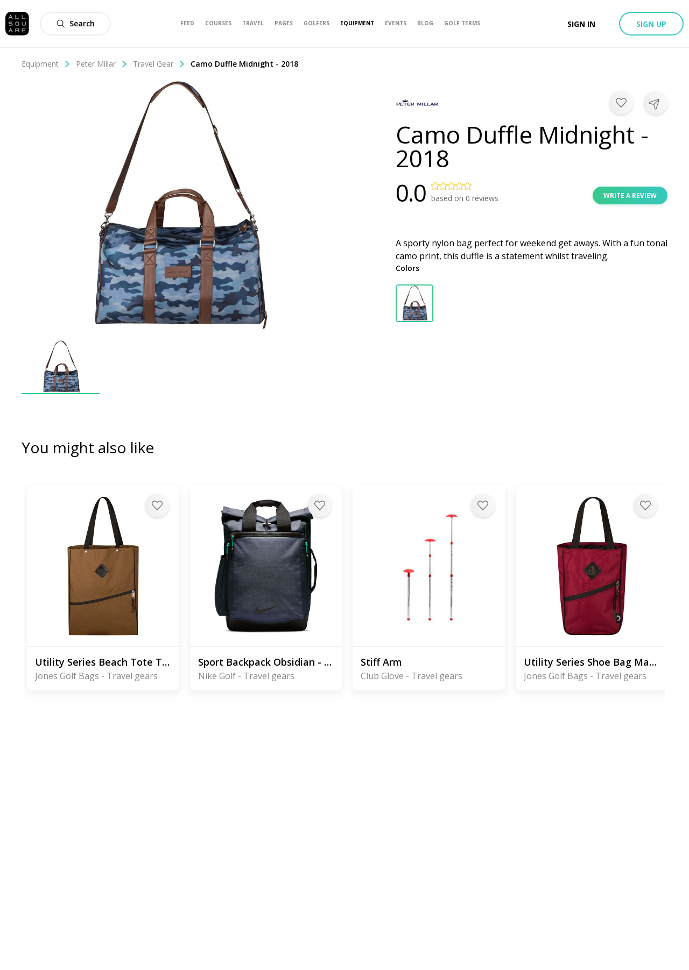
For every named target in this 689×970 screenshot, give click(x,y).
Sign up (651, 24)
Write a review (630, 195)
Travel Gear (159, 64)
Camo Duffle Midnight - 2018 (244, 64)
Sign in (581, 24)
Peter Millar (102, 64)
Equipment (46, 64)
